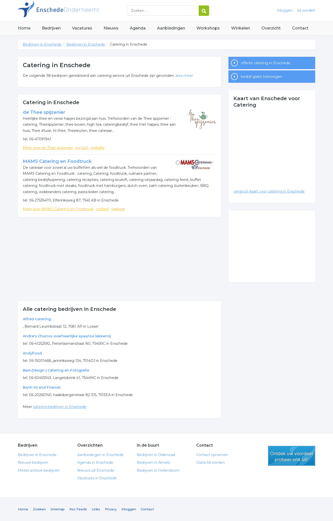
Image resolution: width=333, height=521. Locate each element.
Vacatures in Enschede (97, 478)
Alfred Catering (37, 319)
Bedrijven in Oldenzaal (156, 455)
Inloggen (128, 509)
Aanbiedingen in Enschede (100, 455)
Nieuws (111, 28)
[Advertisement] (119, 259)
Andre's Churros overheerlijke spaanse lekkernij (67, 336)
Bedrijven (51, 28)
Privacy (111, 509)
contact (81, 147)
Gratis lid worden (210, 462)
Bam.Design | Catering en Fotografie (56, 370)
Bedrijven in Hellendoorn (158, 470)
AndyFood (32, 353)
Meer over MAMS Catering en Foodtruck (58, 209)
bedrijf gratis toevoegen (261, 76)
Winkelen (240, 28)
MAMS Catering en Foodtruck (57, 161)
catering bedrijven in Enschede (59, 407)
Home (24, 28)
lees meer (184, 75)
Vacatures (82, 28)
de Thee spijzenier (44, 112)
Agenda (138, 28)
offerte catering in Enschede (265, 63)
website (97, 147)
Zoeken (39, 509)
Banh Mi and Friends (42, 387)
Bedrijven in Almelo (153, 462)
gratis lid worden (291, 456)
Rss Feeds (78, 509)
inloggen (285, 10)
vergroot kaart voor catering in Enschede (269, 191)
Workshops (208, 28)
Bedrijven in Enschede (80, 10)
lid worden (306, 10)
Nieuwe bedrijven (33, 462)
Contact (300, 28)
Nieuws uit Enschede (95, 470)
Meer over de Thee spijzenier (48, 147)
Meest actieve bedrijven (38, 470)
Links (96, 509)
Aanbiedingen (171, 28)
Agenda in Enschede (95, 462)
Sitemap (58, 509)
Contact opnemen (212, 455)
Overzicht (271, 28)
